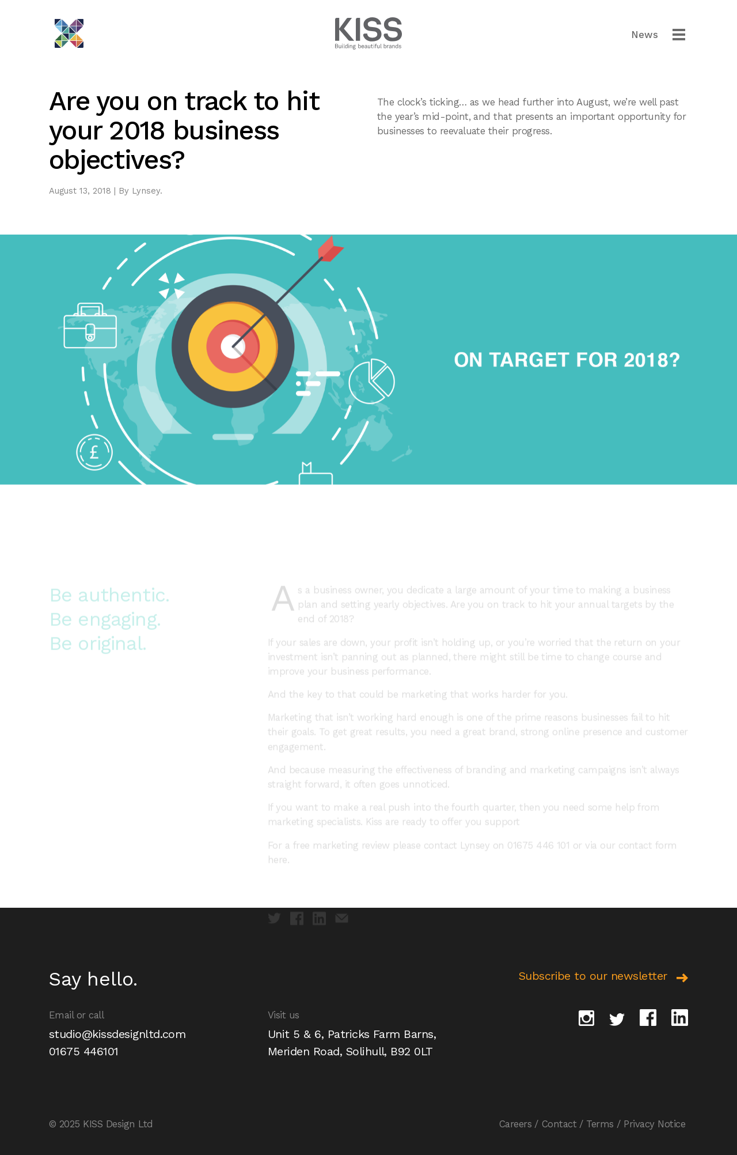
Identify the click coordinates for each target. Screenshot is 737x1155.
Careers (515, 1124)
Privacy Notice (654, 1124)
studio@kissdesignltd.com (117, 1034)
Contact (559, 1124)
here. (278, 870)
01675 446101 (84, 1051)
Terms (599, 1124)
